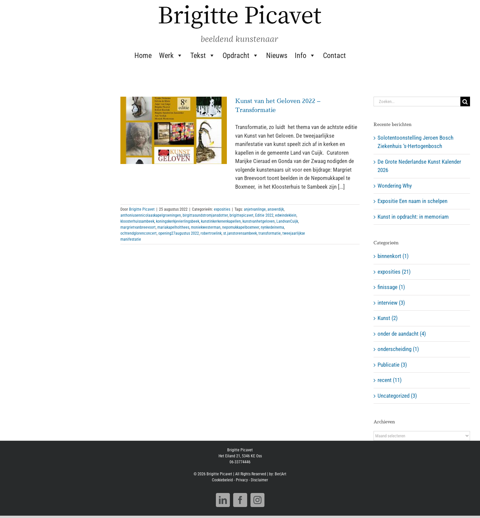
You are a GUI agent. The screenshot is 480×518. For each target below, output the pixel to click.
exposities (222, 209)
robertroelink (211, 233)
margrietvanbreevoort (138, 227)
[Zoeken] (465, 101)
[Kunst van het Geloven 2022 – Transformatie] (173, 130)
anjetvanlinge (255, 209)
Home (143, 55)
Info (305, 55)
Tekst (202, 55)
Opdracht (241, 55)
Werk (171, 55)
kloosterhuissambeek (137, 221)
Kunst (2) (388, 318)
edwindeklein (285, 215)
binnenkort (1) (393, 256)
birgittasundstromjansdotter (205, 215)
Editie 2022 (264, 215)
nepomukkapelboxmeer (240, 227)
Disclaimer (259, 482)
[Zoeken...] (417, 101)
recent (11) (389, 380)
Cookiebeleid (222, 482)
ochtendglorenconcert (138, 233)
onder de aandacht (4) (402, 333)
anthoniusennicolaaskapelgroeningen (150, 215)
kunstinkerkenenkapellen (221, 221)
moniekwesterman (206, 227)
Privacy (242, 482)
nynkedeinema (272, 227)
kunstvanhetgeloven (258, 221)
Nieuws (276, 55)
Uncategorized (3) (397, 395)
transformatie (269, 233)
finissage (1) (391, 287)
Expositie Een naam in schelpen (412, 201)
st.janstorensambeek (240, 233)
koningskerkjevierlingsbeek (177, 221)
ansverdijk (275, 209)
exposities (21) (394, 271)
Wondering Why (395, 185)
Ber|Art (280, 476)
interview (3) (391, 302)
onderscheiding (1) (398, 349)
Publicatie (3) (392, 364)
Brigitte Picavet (142, 209)
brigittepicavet (241, 215)
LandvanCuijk (287, 221)
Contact (334, 55)
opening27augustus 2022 (178, 233)
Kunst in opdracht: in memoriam (413, 216)
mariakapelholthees (173, 227)
